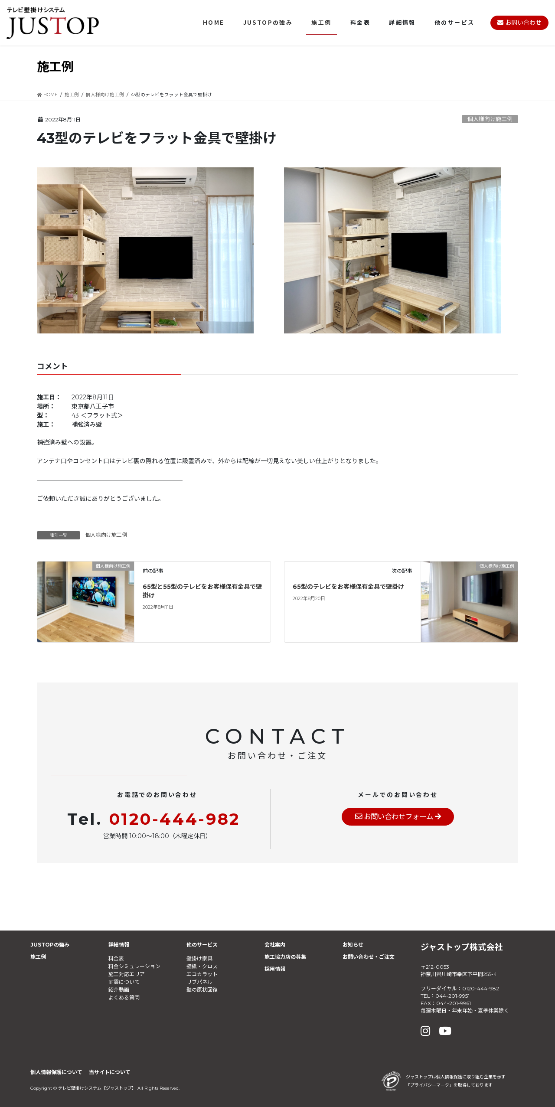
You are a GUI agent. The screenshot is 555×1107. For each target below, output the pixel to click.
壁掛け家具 (199, 958)
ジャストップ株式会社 (462, 947)
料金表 (116, 958)
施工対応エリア (126, 974)
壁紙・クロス (202, 966)
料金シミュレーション (134, 966)
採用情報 (274, 969)
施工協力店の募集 (285, 957)
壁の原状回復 (202, 989)
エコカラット (202, 974)
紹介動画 (118, 989)
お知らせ (353, 944)
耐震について (124, 982)
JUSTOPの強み (49, 944)
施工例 (38, 957)
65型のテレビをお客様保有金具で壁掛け (348, 587)
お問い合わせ (519, 22)
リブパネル (199, 982)
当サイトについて (110, 1072)
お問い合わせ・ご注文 (369, 957)
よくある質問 (124, 997)
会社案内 (274, 944)
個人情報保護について (56, 1072)
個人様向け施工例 (490, 119)
